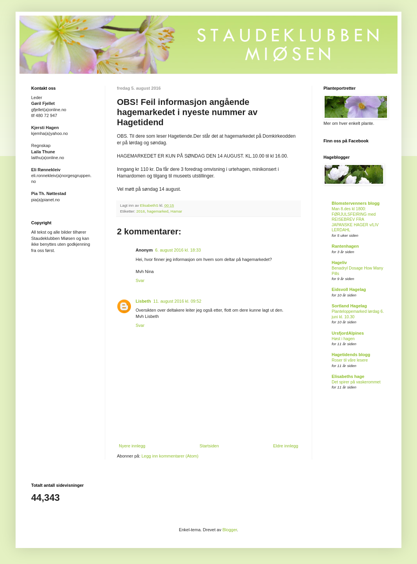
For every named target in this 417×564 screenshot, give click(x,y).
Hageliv (339, 262)
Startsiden (209, 445)
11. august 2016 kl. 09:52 (177, 301)
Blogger (230, 529)
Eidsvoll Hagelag (349, 289)
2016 (140, 211)
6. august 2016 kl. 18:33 (178, 250)
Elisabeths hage (348, 376)
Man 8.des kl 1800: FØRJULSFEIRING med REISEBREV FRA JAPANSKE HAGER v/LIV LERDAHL (355, 219)
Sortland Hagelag (349, 305)
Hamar (176, 211)
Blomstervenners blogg (356, 203)
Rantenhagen (345, 246)
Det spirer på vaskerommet (356, 382)
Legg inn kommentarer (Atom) (169, 456)
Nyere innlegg (132, 445)
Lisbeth (143, 301)
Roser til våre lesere (350, 360)
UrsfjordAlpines (348, 333)
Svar (140, 280)
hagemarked (157, 211)
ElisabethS (149, 205)
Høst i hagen (343, 339)
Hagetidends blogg (351, 354)
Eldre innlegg (285, 445)
